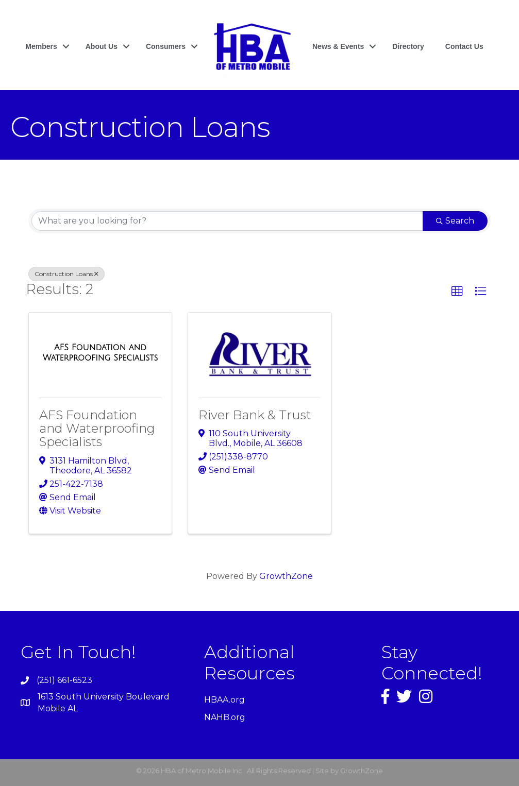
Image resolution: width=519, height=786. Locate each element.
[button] (457, 291)
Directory (408, 46)
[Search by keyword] (227, 221)
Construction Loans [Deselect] (66, 274)
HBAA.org (224, 700)
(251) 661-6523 (64, 680)
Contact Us (464, 46)
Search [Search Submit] (455, 221)
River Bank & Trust (254, 414)
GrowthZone (286, 576)
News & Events (338, 46)
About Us (102, 46)
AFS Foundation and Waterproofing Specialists (97, 428)
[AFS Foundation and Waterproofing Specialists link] (100, 353)
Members (41, 46)
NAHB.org (224, 717)
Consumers (166, 46)
